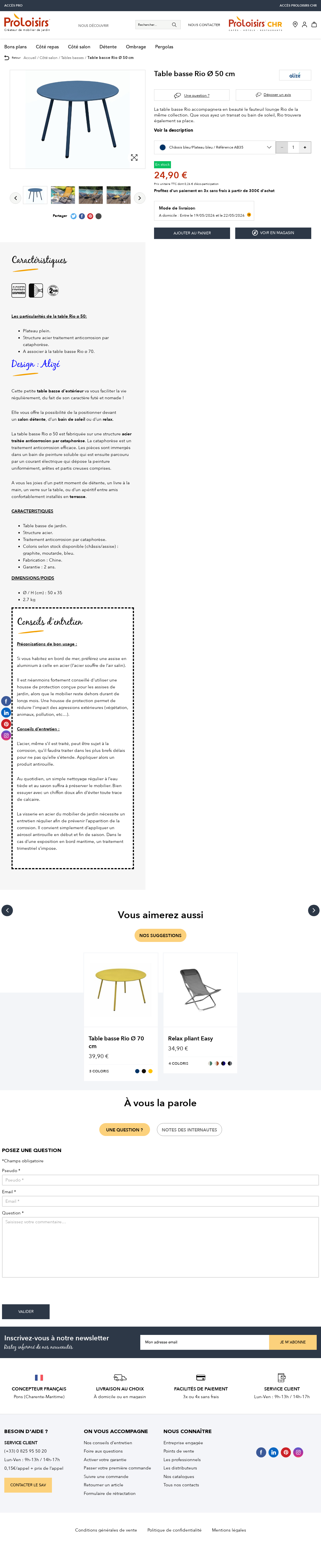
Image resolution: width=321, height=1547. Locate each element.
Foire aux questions (103, 1451)
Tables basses (72, 58)
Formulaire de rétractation (110, 1493)
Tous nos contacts (181, 1484)
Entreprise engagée (183, 1442)
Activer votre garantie (105, 1459)
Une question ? (196, 95)
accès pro (13, 5)
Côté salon (79, 47)
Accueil (30, 58)
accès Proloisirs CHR (298, 5)
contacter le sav (28, 1485)
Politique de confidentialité (174, 1530)
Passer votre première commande (117, 1468)
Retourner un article (103, 1484)
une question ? (124, 1130)
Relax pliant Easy (190, 1038)
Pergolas (164, 47)
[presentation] (45, 1293)
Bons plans (15, 47)
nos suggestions (160, 936)
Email (9, 1192)
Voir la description (173, 131)
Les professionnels (182, 1459)
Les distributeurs (180, 1468)
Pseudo (11, 1171)
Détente (108, 47)
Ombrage (136, 47)
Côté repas (47, 47)
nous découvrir (93, 26)
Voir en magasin (273, 233)
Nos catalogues (179, 1476)
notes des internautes (189, 1130)
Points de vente (179, 1451)
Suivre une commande (106, 1476)
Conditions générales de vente (106, 1530)
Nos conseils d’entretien (108, 1442)
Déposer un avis (277, 94)
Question (13, 1213)
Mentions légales (229, 1530)
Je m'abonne (293, 1342)
